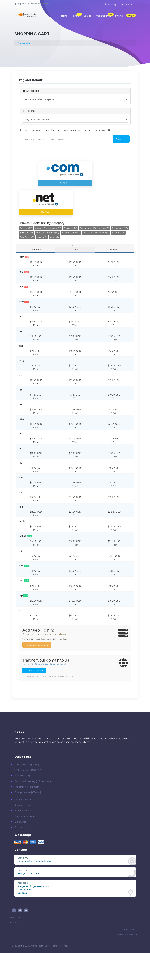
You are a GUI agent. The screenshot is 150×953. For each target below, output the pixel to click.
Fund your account (24, 816)
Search (121, 139)
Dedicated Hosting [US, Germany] (33, 781)
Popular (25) (26, 228)
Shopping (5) (118, 232)
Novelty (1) (42, 237)
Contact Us (20, 827)
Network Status (23, 799)
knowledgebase (23, 805)
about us (14, 917)
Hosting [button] (76, 12)
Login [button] (131, 12)
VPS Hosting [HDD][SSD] (28, 770)
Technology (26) (120, 228)
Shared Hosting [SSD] (26, 764)
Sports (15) (103, 228)
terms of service (127, 934)
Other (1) (54, 237)
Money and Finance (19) (47, 232)
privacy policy (129, 929)
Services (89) (26, 232)
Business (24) (70, 228)
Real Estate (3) (27, 237)
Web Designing (104, 12)
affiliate (14, 922)
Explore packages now (37, 644)
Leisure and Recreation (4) (96, 232)
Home (64, 12)
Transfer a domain (34, 670)
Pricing (119, 12)
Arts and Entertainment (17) (48, 228)
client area (20, 821)
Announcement (22, 810)
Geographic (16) (88, 228)
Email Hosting (22, 775)
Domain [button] (88, 12)
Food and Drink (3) (71, 232)
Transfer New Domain (26, 786)
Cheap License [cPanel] (27, 792)
